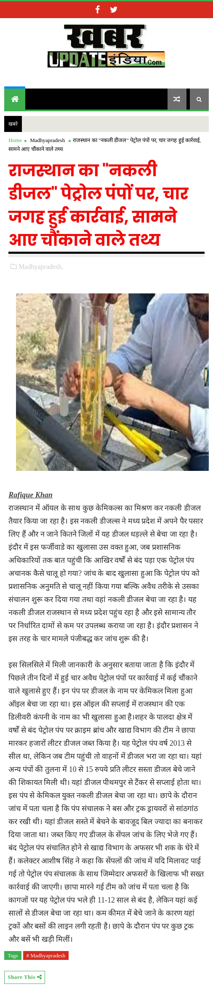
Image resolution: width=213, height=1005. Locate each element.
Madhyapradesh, (41, 266)
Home (15, 140)
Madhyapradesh (47, 140)
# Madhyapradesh (46, 955)
